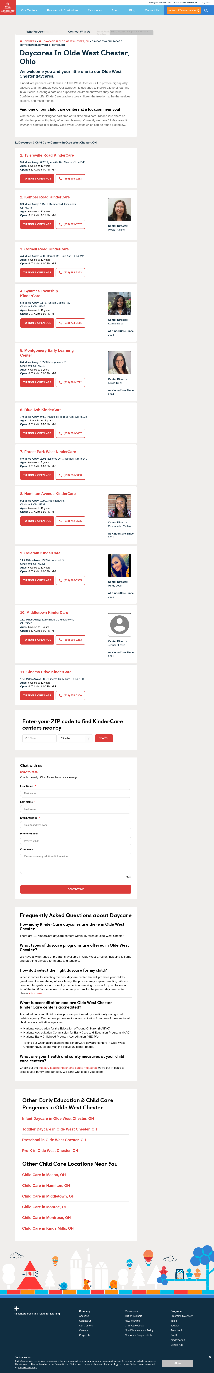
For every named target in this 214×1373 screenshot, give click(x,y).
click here (35, 993)
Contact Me (76, 889)
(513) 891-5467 (70, 433)
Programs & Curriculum (62, 10)
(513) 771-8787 (70, 224)
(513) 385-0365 (70, 580)
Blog (132, 10)
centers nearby (182, 10)
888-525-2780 (29, 772)
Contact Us (152, 10)
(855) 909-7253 (70, 178)
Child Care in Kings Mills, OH (48, 1228)
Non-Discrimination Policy (139, 1330)
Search (104, 738)
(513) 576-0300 (70, 695)
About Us (84, 1316)
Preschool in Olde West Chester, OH (54, 1140)
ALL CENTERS (28, 41)
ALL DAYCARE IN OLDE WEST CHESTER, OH (63, 41)
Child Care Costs (134, 1325)
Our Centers (29, 10)
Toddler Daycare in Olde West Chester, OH (59, 1129)
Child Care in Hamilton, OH (46, 1185)
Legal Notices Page (27, 1367)
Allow (177, 1363)
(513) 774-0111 (70, 322)
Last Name (76, 807)
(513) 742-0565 (70, 520)
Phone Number (76, 838)
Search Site (206, 12)
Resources (95, 10)
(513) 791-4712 (70, 382)
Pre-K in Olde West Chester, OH (50, 1150)
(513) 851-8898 (70, 475)
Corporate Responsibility (138, 1335)
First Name (76, 791)
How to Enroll (132, 1320)
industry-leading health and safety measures (68, 1067)
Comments (26, 849)
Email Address (76, 822)
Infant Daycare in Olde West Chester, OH (58, 1118)
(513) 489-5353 (70, 272)
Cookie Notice (61, 1364)
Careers (83, 1330)
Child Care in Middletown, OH (48, 1196)
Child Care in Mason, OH (44, 1175)
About (115, 10)
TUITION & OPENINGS (37, 178)
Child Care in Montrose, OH (46, 1218)
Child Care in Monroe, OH (45, 1207)
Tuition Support (133, 1316)
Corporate (84, 1335)
